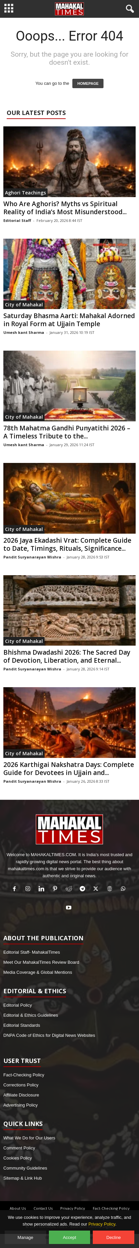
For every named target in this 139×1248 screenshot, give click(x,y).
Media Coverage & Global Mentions (37, 972)
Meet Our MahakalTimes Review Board (41, 962)
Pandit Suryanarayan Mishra (32, 556)
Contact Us (43, 1208)
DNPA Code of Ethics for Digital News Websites (49, 1035)
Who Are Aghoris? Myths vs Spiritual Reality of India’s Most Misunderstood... (65, 207)
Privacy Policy (72, 1208)
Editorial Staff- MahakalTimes (31, 952)
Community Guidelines (25, 1168)
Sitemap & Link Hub (22, 1178)
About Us (18, 1208)
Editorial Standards (21, 1025)
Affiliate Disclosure (21, 1094)
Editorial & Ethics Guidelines (30, 1015)
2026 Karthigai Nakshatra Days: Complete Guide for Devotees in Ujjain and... (68, 768)
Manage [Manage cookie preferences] (25, 1237)
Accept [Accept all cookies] (69, 1237)
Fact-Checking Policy (23, 1074)
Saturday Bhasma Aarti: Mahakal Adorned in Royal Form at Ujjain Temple (69, 319)
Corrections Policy (21, 1084)
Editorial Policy (17, 1005)
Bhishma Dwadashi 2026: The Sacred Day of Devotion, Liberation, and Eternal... (66, 656)
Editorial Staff (17, 220)
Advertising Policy (20, 1105)
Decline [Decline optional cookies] (114, 1237)
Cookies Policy (17, 1158)
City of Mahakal (24, 304)
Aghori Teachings (25, 192)
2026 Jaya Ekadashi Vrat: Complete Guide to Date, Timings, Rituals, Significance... (67, 544)
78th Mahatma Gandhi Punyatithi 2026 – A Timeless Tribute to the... (66, 432)
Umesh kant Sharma (23, 332)
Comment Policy (19, 1147)
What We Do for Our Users (29, 1137)
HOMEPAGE (87, 83)
